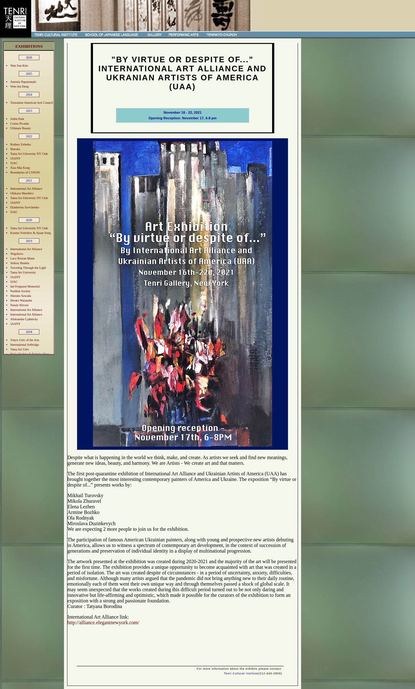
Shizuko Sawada (20, 295)
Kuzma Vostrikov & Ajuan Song (30, 233)
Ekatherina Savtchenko (24, 207)
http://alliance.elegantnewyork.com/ (103, 622)
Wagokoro (16, 253)
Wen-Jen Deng (19, 86)
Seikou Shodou (19, 263)
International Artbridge (24, 344)
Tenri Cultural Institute (241, 673)
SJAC (13, 163)
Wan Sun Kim (19, 65)
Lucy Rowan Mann (22, 258)
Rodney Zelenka (20, 144)
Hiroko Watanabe (21, 300)
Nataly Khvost (19, 305)
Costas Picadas (19, 123)
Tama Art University (23, 272)
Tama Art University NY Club (29, 153)
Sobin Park (17, 119)
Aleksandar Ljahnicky (24, 319)
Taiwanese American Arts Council (31, 102)
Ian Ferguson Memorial (25, 286)
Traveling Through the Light (28, 267)
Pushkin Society (20, 291)
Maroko (15, 149)
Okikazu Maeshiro (21, 193)
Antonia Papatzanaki (23, 81)
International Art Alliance (26, 188)
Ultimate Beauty (20, 128)
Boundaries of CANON (25, 172)
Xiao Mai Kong (20, 167)
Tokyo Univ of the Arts (24, 340)
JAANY (15, 158)
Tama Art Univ (19, 349)
